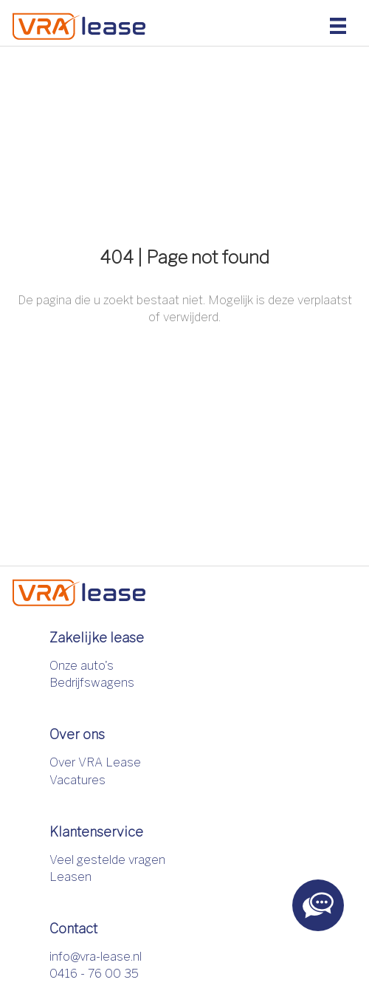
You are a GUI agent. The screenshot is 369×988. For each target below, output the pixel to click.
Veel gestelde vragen (107, 860)
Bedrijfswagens (91, 683)
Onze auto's (81, 666)
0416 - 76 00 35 (94, 974)
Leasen (70, 877)
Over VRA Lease (95, 762)
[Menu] (338, 25)
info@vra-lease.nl (95, 957)
